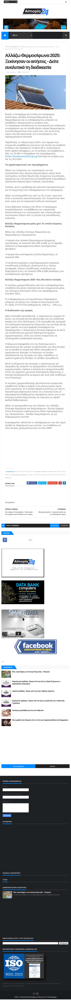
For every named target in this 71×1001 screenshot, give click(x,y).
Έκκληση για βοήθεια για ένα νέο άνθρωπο (28, 712)
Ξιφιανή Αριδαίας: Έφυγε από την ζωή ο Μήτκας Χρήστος (33, 692)
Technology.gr (52, 998)
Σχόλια (52, 768)
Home (7, 47)
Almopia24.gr (10, 473)
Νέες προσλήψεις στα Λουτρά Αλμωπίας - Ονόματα (31, 673)
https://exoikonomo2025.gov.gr (22, 157)
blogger (54, 527)
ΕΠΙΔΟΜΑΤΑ (14, 47)
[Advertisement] (35, 746)
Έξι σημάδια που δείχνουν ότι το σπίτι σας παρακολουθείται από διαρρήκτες (40, 721)
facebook (64, 527)
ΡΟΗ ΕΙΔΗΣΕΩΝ (18, 768)
